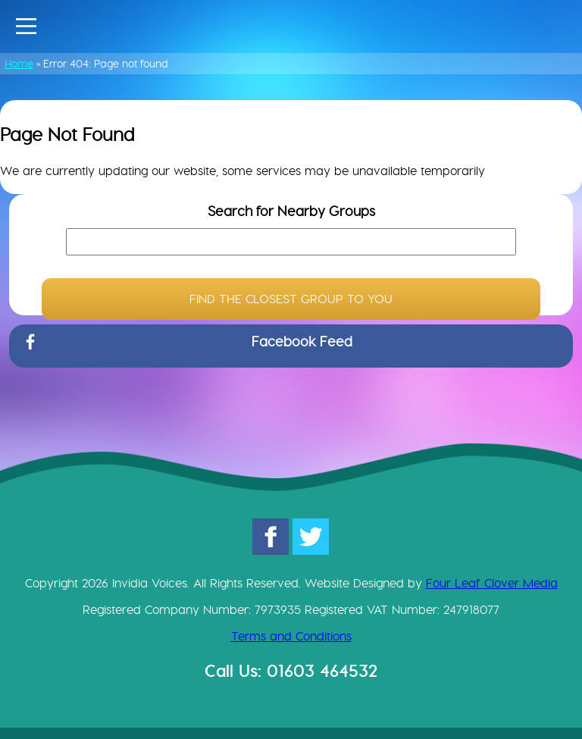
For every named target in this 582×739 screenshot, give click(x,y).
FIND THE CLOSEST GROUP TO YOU (291, 299)
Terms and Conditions (291, 636)
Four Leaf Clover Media (492, 583)
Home (19, 64)
